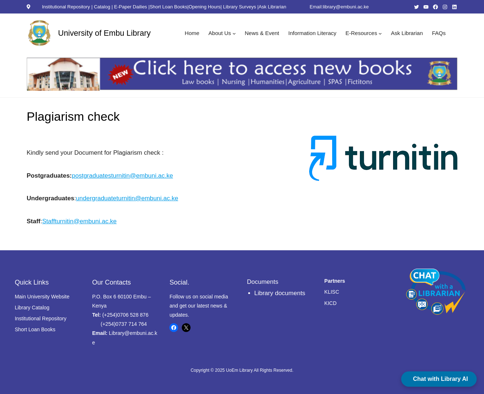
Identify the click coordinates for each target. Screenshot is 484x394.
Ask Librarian (272, 6)
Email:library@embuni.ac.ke (339, 6)
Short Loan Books (168, 6)
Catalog (102, 6)
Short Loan (27, 329)
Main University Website (42, 297)
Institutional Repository (66, 6)
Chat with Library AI (440, 379)
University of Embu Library (104, 33)
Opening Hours (204, 6)
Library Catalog (32, 307)
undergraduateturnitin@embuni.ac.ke (127, 198)
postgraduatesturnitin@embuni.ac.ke (122, 175)
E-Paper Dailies (130, 6)
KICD (330, 303)
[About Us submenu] (234, 33)
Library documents (280, 293)
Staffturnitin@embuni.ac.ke (79, 221)
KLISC (331, 292)
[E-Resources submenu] (380, 33)
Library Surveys (239, 6)
